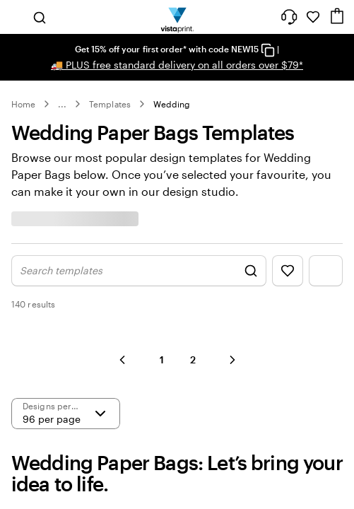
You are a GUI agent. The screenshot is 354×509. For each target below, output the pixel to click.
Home (23, 104)
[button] (122, 359)
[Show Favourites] (287, 270)
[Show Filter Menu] (326, 270)
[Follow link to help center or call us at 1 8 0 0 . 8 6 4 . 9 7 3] (289, 17)
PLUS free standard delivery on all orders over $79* (177, 65)
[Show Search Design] (138, 270)
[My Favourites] (313, 17)
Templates (110, 104)
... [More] (62, 104)
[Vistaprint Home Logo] (177, 17)
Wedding (171, 104)
